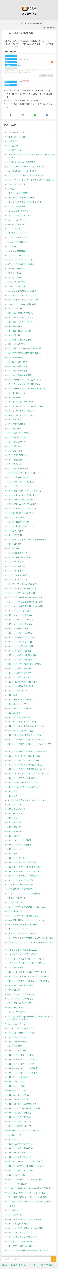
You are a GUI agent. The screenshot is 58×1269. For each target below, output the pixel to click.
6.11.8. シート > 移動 (16, 1086)
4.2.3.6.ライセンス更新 (16, 237)
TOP (3, 23)
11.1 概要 (11, 1206)
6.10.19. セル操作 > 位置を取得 (20, 686)
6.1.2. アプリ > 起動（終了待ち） (21, 1245)
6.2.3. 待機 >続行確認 (16, 344)
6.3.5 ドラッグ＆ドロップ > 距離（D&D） (24, 384)
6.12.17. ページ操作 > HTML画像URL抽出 (24, 764)
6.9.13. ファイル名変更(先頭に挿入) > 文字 (25, 597)
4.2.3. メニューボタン (16, 219)
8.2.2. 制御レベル (14, 911)
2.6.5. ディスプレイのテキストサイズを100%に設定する (30, 179)
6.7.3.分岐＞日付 (14, 1139)
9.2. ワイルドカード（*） (17, 929)
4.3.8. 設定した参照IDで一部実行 (21, 1032)
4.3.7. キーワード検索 (16, 1011)
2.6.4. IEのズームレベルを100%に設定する (25, 175)
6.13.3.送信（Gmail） (16, 804)
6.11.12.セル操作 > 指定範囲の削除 (21, 1103)
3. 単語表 (11, 188)
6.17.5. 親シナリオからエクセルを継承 (23, 871)
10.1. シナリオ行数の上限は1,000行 (22, 949)
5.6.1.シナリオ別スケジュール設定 (21, 290)
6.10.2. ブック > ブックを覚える (20, 994)
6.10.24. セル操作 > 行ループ (19, 1121)
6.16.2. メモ (12, 853)
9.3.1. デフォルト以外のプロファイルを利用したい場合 (30, 938)
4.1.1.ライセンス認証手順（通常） (21, 197)
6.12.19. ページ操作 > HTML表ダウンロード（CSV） (29, 773)
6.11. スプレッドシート (17, 1050)
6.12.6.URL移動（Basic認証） (19, 717)
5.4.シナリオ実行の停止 (17, 281)
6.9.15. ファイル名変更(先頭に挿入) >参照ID (25, 606)
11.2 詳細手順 (13, 1210)
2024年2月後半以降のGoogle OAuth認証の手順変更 (29, 1188)
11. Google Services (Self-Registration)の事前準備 (28, 1201)
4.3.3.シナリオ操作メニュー (18, 255)
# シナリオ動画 (46, 1265)
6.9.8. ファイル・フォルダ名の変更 (21, 584)
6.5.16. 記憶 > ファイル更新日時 (20, 481)
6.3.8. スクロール (14, 397)
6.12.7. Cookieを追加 (16, 1174)
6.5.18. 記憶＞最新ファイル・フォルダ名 (24, 490)
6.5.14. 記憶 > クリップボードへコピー (23, 473)
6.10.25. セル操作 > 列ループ (19, 1126)
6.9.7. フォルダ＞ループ (17, 579)
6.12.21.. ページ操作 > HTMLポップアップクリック (28, 972)
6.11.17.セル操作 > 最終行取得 (20, 1148)
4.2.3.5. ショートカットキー (18, 233)
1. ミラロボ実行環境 (15, 132)
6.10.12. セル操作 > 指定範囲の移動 (22, 655)
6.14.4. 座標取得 (14, 826)
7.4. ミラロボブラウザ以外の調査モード (23, 893)
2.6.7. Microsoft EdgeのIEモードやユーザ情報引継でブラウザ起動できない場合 (30, 1018)
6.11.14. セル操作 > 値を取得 (19, 1112)
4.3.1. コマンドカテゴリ (17, 1023)
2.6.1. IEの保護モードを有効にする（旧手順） (26, 166)
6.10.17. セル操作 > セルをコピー (21, 677)
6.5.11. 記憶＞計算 (15, 459)
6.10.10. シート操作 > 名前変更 (20, 646)
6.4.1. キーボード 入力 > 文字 (20, 401)
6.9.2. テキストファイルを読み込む (21, 1237)
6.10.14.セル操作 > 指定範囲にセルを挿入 (24, 664)
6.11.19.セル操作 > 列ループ (19, 1157)
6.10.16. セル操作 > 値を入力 (19, 672)
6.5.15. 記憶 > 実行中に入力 (18, 477)
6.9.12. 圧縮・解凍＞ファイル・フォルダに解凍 (27, 1197)
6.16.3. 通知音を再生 (16, 1007)
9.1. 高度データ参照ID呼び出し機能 (22, 924)
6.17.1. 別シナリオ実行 (16, 858)
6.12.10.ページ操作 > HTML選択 (20, 730)
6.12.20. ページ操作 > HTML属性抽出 (22, 778)
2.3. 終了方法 (12, 145)
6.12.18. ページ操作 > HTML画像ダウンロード (26, 769)
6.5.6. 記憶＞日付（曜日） (18, 437)
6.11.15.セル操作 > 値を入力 (19, 1117)
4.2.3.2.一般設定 (14, 228)
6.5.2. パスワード (14, 1214)
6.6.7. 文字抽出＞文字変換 (18, 521)
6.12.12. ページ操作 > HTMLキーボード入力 (25, 739)
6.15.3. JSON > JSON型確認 (19, 844)
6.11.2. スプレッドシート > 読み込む (22, 1059)
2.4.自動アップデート (16, 150)
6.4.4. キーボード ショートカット (21, 415)
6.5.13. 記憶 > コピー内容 (17, 468)
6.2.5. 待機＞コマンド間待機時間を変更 (23, 353)
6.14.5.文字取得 (13, 989)
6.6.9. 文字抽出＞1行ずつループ (20, 526)
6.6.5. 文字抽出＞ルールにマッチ (21, 512)
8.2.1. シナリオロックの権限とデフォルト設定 (26, 906)
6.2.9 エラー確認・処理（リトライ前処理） (25, 1228)
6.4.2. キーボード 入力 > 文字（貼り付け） (25, 406)
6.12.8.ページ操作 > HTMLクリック (22, 721)
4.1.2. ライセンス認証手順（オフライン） (24, 202)
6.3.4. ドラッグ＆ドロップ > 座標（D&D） (24, 379)
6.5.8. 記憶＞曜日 (14, 446)
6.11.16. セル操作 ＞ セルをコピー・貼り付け (26, 1165)
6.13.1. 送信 (12, 791)
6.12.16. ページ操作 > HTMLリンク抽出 (23, 760)
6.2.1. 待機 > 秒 (13, 335)
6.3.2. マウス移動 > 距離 (17, 370)
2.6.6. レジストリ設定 (16, 184)
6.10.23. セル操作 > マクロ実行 (20, 1170)
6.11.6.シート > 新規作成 (17, 1077)
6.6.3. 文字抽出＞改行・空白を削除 (21, 504)
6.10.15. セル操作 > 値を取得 (19, 668)
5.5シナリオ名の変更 (16, 286)
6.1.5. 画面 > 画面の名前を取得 (20, 985)
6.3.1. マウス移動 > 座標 (17, 366)
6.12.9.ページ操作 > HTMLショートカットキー (26, 726)
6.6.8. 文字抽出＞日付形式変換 (20, 1003)
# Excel (4, 1265)
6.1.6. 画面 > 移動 (14, 326)
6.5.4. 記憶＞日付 (14, 428)
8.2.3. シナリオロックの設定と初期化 (22, 915)
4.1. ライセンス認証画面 (17, 193)
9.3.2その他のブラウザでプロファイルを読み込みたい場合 (30, 944)
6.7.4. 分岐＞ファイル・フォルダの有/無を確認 (26, 539)
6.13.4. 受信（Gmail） (16, 809)
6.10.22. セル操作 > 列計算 (18, 1223)
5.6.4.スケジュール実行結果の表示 (21, 304)
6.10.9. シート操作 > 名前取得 (19, 641)
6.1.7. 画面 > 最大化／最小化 (19, 330)
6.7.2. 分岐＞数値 (14, 535)
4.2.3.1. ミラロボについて (18, 224)
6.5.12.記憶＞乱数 (14, 464)
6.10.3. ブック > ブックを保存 (19, 615)
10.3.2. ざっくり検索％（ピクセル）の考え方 (26, 963)
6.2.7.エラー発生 (14, 1134)
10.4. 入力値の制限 (15, 967)
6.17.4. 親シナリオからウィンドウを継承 (24, 866)
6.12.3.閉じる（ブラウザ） (18, 703)
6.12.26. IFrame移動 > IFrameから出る (23, 786)
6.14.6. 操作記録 (14, 831)
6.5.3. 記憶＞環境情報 (16, 424)
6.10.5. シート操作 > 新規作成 (19, 624)
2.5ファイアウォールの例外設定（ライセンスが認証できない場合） (30, 156)
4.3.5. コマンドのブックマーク (20, 259)
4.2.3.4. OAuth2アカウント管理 (20, 998)
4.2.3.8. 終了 (12, 246)
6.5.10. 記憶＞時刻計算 (16, 455)
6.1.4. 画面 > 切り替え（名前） (20, 321)
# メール (27, 1265)
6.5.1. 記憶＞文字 (14, 419)
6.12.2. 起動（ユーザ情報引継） (20, 699)
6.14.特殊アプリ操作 (15, 813)
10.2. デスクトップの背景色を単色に (22, 954)
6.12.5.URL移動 (13, 712)
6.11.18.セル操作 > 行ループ (19, 1152)
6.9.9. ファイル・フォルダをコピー (21, 588)
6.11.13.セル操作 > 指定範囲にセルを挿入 (24, 1108)
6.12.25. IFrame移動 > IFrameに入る (22, 782)
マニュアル (13, 23)
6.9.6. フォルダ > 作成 (17, 575)
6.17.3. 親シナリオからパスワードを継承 (24, 1219)
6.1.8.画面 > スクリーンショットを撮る (23, 1130)
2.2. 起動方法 (12, 141)
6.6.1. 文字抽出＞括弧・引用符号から (22, 495)
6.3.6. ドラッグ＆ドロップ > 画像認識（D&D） (26, 388)
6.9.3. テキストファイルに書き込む (21, 1241)
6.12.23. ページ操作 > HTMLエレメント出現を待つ (28, 980)
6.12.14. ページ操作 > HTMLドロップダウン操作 (27, 751)
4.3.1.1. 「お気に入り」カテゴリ (20, 1028)
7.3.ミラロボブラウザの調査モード (21, 889)
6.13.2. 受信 (12, 795)
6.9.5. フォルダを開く (16, 570)
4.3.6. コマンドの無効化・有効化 (21, 264)
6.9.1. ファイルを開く (16, 561)
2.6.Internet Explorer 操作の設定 (21, 162)
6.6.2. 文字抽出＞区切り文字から (21, 499)
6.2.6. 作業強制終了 (15, 357)
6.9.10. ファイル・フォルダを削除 (21, 592)
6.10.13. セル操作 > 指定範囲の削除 (22, 659)
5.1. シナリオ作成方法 (16, 268)
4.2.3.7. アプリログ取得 (17, 241)
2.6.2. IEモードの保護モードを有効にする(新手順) (28, 1250)
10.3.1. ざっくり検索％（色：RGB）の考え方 (26, 958)
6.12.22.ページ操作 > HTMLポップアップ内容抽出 (28, 976)
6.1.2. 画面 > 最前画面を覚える (20, 313)
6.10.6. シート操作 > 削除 (17, 628)
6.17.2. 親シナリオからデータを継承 (22, 862)
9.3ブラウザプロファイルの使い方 (21, 933)
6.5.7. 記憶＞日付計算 (16, 441)
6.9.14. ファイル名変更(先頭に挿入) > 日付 (25, 601)
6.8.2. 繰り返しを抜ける (17, 552)
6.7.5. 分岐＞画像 (14, 544)
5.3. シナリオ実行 (14, 277)
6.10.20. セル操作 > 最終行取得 (20, 1143)
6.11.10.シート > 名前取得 (18, 1094)
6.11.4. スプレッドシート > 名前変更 (22, 1068)
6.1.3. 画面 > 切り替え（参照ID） (21, 317)
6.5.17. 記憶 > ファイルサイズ (19, 486)
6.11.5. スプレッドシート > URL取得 (22, 1072)
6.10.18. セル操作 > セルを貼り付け (22, 681)
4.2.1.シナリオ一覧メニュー (18, 210)
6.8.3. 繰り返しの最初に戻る (19, 557)
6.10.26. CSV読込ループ (17, 690)
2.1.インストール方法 (16, 136)
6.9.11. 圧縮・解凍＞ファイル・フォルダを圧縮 (27, 1192)
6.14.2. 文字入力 (14, 822)
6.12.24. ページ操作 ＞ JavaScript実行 (24, 1179)
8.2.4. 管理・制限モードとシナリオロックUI (25, 920)
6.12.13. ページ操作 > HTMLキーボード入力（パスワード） (30, 745)
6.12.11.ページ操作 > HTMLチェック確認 (24, 735)
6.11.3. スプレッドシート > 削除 (20, 1063)
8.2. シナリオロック (15, 902)
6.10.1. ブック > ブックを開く (19, 610)
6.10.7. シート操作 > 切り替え (19, 632)
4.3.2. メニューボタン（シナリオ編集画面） (25, 1161)
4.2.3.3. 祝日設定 (14, 1046)
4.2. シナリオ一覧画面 (16, 206)
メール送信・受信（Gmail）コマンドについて (26, 800)
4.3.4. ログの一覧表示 (17, 1183)
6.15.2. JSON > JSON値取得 (19, 840)
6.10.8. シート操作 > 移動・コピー (21, 637)
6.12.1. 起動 (12, 695)
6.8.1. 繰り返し (13, 548)
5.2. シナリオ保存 (14, 273)
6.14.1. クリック (14, 817)
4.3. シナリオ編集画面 (16, 250)
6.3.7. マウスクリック (16, 393)
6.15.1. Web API (13, 835)
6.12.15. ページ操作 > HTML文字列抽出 (23, 755)
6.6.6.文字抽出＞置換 (16, 517)
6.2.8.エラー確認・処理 (17, 361)
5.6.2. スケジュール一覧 (17, 295)
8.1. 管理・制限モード (16, 897)
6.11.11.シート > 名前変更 (18, 1099)
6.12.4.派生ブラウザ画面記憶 (19, 708)
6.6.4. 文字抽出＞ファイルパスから (21, 508)
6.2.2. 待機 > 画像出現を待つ (19, 339)
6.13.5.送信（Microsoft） (18, 1037)
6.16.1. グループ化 (15, 849)
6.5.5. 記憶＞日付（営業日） (19, 433)
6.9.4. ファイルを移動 (16, 566)
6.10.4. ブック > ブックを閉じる (20, 619)
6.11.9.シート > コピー (16, 1090)
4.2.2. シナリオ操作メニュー (19, 215)
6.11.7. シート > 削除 (16, 1081)
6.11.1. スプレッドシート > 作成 (20, 1054)
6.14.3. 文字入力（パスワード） (20, 1232)
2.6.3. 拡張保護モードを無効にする (21, 170)
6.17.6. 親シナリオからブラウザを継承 (23, 875)
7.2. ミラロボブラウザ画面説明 (20, 884)
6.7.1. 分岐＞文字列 (15, 530)
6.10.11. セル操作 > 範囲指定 (19, 650)
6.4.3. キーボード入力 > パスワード (21, 410)
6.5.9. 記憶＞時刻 (14, 450)
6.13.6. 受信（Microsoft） (18, 1041)
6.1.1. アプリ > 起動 (15, 308)
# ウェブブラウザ (15, 1265)
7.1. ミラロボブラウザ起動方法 (20, 880)
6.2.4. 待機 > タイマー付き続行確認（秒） (24, 348)
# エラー (35, 1265)
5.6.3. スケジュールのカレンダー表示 (22, 299)
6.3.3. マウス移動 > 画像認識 (19, 375)
